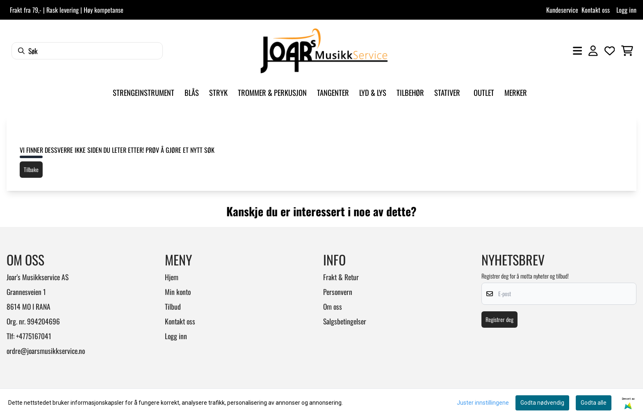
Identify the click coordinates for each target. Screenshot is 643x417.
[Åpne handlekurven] (627, 50)
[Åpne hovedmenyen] (577, 50)
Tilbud (173, 306)
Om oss (332, 306)
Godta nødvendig (542, 402)
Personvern (337, 291)
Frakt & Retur (341, 277)
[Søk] (87, 50)
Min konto (178, 291)
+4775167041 (33, 336)
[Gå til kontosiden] (593, 50)
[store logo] (324, 51)
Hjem (171, 277)
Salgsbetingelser (344, 321)
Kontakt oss (595, 10)
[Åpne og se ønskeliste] (609, 50)
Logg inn (626, 10)
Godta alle (594, 402)
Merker (515, 92)
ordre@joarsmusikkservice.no (46, 350)
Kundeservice (562, 10)
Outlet (484, 92)
